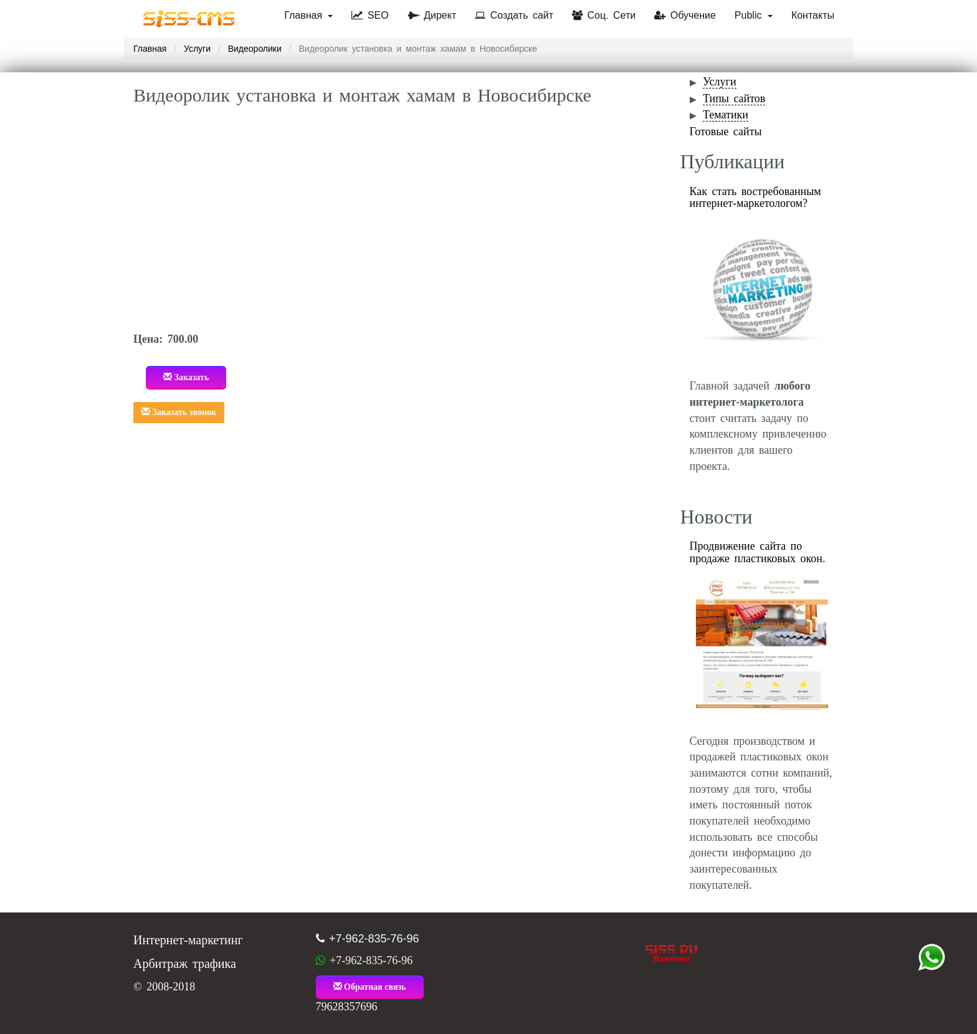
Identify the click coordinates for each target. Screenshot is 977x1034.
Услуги (197, 49)
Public (754, 15)
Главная (308, 15)
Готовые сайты (726, 131)
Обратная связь (369, 987)
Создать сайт (514, 15)
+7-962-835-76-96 (374, 938)
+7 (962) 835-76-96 (931, 957)
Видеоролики (255, 49)
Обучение (685, 15)
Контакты (812, 15)
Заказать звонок (178, 412)
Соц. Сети (604, 15)
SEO (369, 15)
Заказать (186, 377)
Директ (432, 15)
